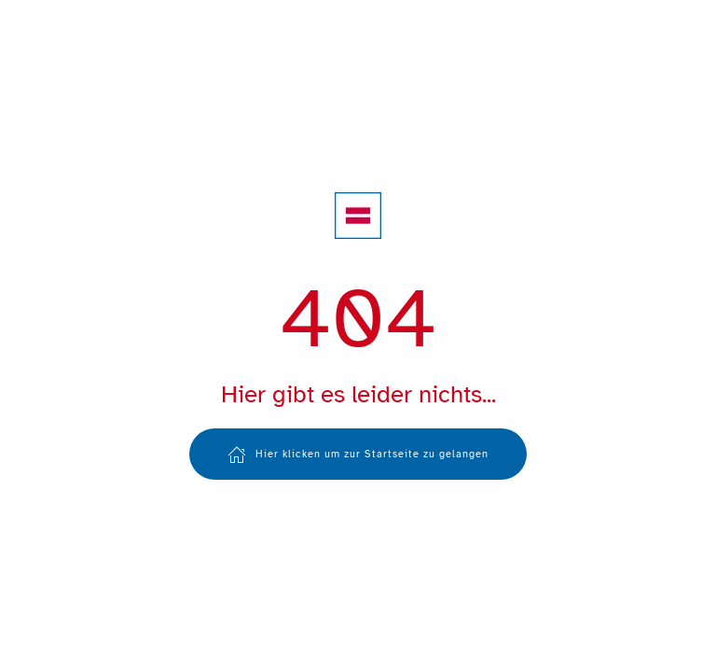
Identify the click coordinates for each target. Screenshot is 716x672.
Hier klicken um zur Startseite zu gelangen (358, 454)
